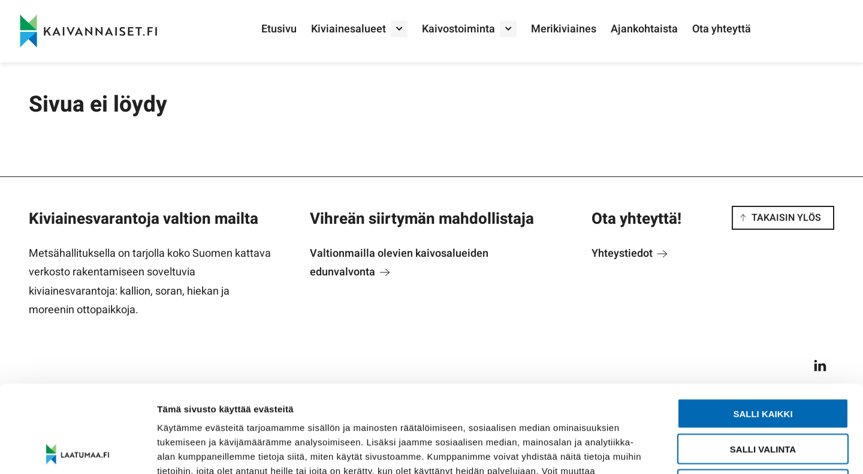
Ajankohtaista (644, 29)
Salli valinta (763, 362)
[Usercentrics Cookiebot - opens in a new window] (77, 451)
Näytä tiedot (641, 450)
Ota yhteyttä (721, 29)
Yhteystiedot (629, 253)
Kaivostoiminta (458, 29)
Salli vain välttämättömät (763, 397)
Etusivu (279, 29)
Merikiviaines (563, 29)
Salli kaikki (762, 327)
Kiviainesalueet (348, 29)
